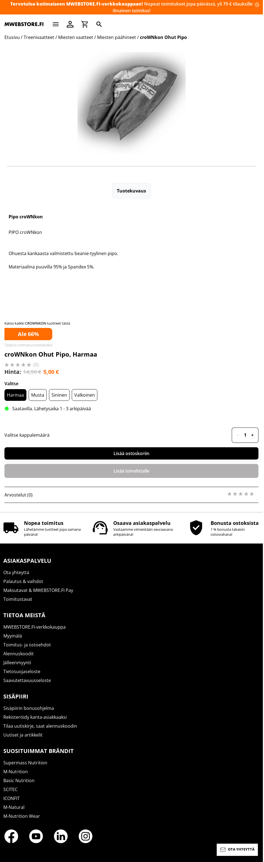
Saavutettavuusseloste (27, 680)
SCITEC (10, 789)
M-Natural (13, 807)
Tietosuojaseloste (21, 671)
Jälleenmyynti (17, 663)
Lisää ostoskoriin (131, 453)
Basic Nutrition (18, 780)
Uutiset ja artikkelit (23, 735)
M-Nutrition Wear (21, 816)
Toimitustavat (17, 599)
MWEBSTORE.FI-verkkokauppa (34, 627)
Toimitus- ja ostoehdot (27, 645)
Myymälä (12, 636)
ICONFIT (11, 798)
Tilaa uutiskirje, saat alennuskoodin (40, 726)
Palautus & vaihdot (23, 581)
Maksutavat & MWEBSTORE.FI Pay (38, 590)
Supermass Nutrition (25, 763)
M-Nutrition (15, 772)
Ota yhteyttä (16, 572)
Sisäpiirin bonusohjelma (28, 708)
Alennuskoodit (18, 654)
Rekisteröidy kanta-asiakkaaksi (35, 717)
